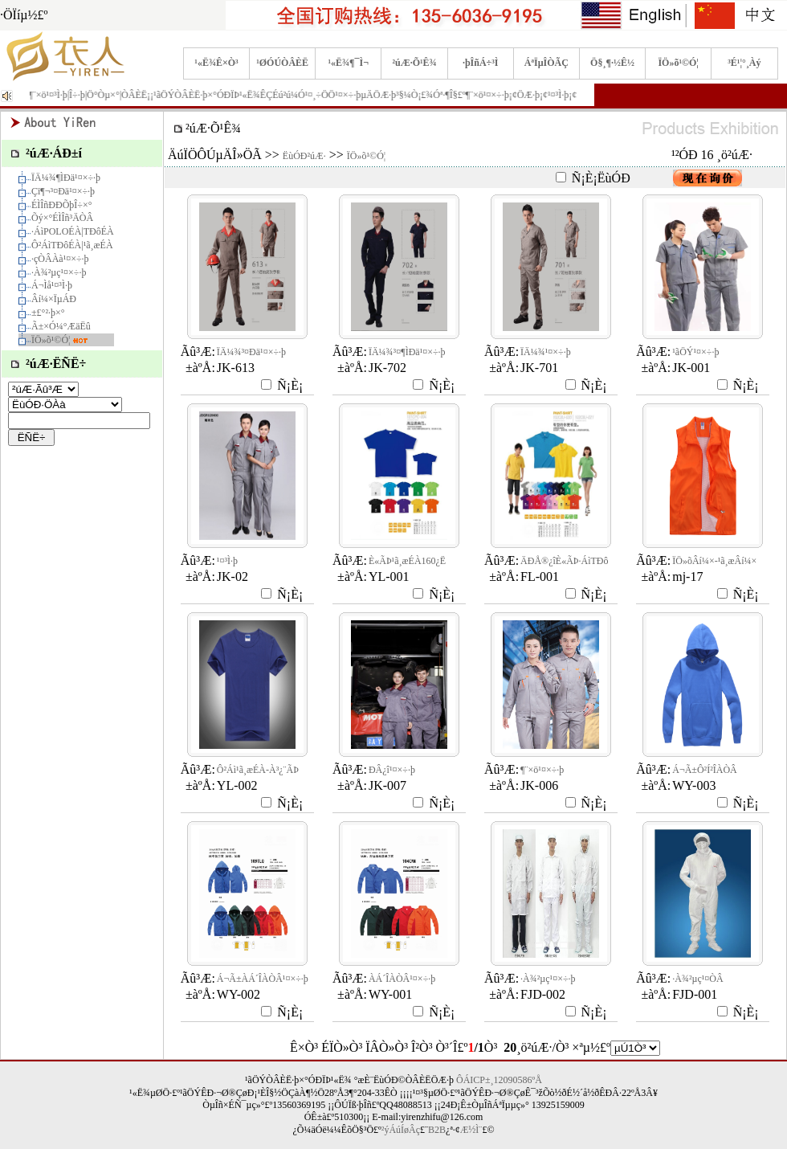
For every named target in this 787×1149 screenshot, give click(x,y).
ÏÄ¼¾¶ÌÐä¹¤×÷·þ (65, 177)
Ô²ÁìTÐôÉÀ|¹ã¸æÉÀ (72, 245)
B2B (437, 1129)
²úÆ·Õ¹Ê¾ (414, 62)
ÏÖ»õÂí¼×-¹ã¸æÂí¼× (714, 560)
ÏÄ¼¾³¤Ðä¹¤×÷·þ (251, 352)
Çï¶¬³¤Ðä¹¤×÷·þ (63, 191)
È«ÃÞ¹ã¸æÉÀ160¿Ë (407, 560)
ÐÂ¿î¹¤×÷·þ (392, 769)
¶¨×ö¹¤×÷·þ (542, 769)
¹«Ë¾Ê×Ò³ (216, 62)
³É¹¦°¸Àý (744, 62)
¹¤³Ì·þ (227, 560)
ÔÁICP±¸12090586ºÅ (499, 1080)
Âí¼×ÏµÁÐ (53, 299)
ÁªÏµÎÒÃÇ (546, 62)
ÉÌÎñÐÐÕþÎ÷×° (61, 205)
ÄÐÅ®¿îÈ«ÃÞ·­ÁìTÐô (564, 560)
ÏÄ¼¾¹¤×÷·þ (545, 352)
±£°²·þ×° (48, 312)
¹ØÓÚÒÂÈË (282, 62)
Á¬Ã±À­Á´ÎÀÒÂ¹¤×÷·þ (262, 978)
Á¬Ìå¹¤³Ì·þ (51, 285)
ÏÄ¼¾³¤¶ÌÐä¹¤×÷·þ (407, 352)
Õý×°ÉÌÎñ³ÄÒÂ (62, 217)
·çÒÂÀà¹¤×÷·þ (60, 258)
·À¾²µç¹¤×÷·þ (58, 272)
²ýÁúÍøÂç (400, 1129)
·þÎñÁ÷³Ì (481, 62)
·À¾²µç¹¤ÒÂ (697, 978)
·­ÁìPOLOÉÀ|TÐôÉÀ (72, 231)
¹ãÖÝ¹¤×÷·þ (695, 352)
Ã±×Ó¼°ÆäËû (61, 326)
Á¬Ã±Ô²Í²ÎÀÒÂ (704, 769)
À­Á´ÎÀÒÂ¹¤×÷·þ (402, 978)
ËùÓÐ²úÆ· (304, 156)
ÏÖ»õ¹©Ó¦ (678, 62)
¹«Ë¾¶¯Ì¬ (348, 62)
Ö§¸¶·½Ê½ (612, 62)
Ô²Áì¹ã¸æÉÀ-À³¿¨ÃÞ (258, 769)
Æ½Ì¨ (471, 1129)
